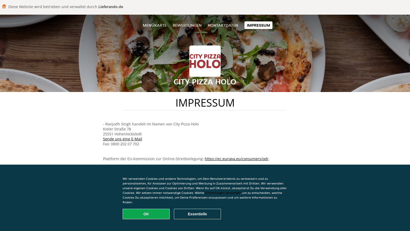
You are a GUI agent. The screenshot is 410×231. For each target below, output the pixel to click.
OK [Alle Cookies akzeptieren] (146, 214)
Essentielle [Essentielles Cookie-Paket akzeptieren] (197, 214)
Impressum (258, 25)
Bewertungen (187, 25)
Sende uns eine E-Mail (122, 138)
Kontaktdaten (223, 25)
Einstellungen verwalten (223, 193)
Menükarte (155, 25)
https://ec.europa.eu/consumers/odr (237, 158)
